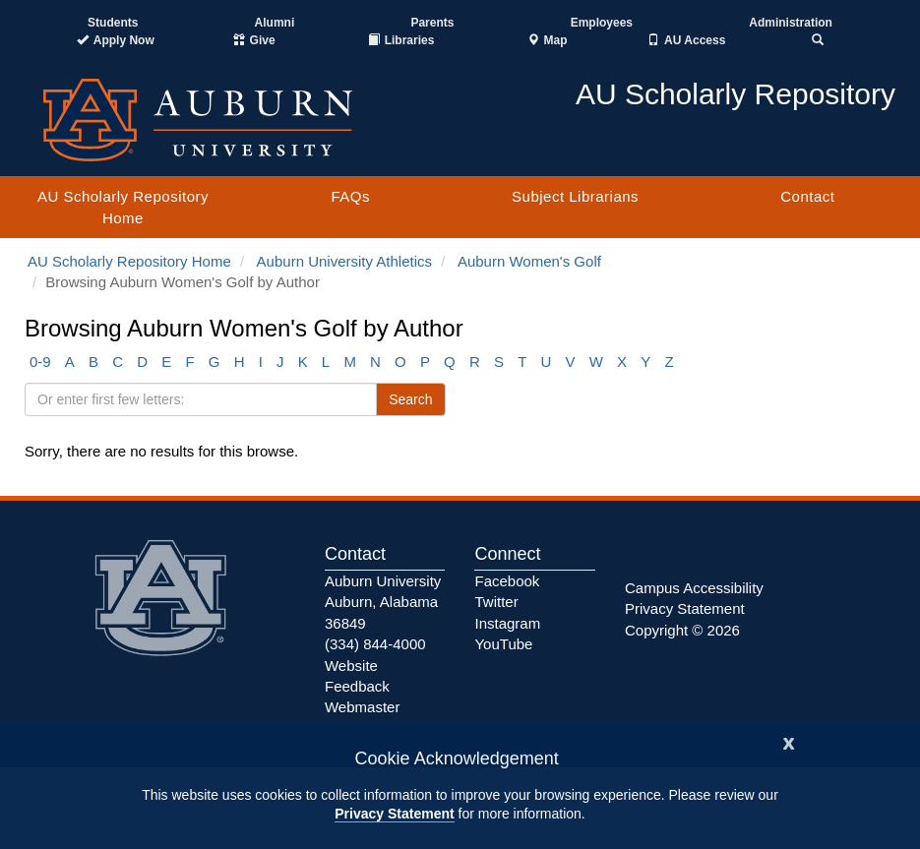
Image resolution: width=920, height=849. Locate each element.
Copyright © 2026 (682, 630)
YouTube (503, 644)
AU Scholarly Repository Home (123, 206)
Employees (602, 23)
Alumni (275, 23)
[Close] (789, 741)
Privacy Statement (394, 813)
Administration (790, 23)
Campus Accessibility (694, 587)
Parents (432, 23)
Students (113, 23)
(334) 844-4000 (375, 644)
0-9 (40, 361)
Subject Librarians (575, 196)
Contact (807, 196)
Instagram (507, 623)
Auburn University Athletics (344, 261)
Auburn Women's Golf (529, 261)
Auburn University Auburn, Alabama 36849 (383, 602)
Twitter (496, 601)
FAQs (350, 196)
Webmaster (362, 706)
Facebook (506, 581)
